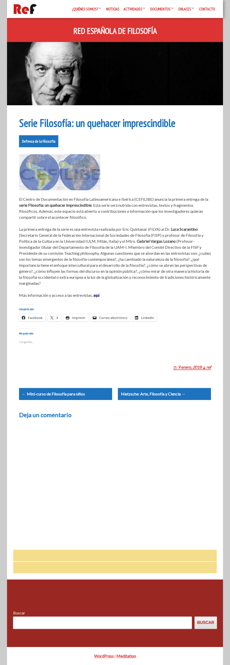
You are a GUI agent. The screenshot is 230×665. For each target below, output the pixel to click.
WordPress (104, 656)
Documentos (160, 9)
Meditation (126, 656)
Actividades (132, 9)
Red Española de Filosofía (115, 31)
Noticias (112, 9)
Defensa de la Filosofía (38, 141)
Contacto (207, 9)
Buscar (19, 613)
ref (208, 367)
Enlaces (184, 9)
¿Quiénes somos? (85, 9)
